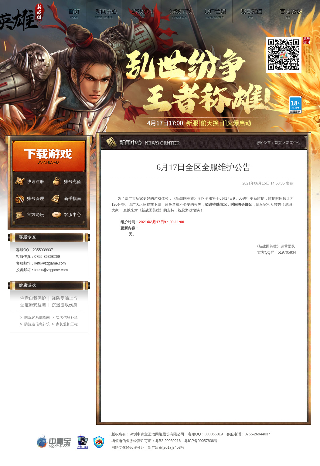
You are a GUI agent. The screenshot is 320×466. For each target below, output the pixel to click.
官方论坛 (291, 11)
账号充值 (251, 11)
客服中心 (72, 214)
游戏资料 (142, 11)
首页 (75, 11)
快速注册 (35, 181)
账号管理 (215, 11)
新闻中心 (104, 11)
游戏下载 (179, 11)
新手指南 (72, 198)
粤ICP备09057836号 (200, 441)
